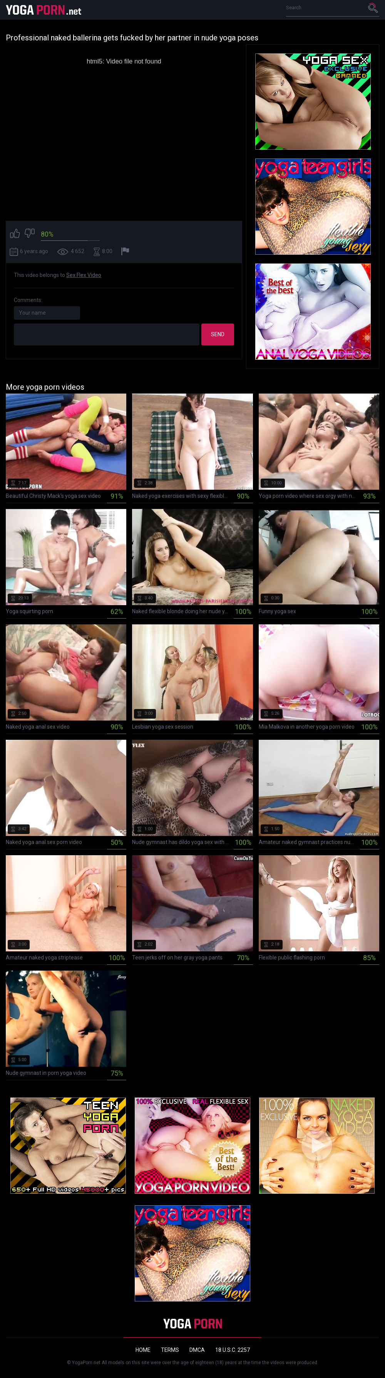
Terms (170, 1350)
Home (143, 1350)
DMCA (197, 1350)
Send (217, 334)
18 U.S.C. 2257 (232, 1350)
